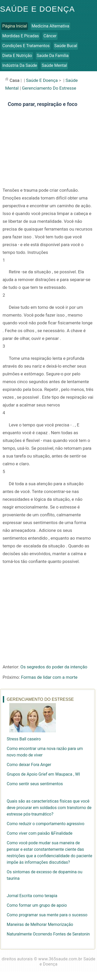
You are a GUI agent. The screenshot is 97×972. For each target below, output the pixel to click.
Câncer (49, 35)
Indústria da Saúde (19, 65)
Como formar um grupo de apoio (37, 905)
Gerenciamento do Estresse (49, 88)
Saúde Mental (54, 65)
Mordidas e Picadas (20, 35)
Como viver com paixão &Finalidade (39, 833)
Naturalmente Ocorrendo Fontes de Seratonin (48, 934)
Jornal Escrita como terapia (32, 895)
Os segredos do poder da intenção (53, 666)
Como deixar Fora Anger (29, 764)
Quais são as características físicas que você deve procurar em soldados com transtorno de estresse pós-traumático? (49, 808)
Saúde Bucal (65, 45)
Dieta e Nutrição (17, 55)
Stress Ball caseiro (24, 739)
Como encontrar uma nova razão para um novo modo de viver (45, 751)
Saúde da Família (53, 55)
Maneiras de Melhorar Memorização (40, 924)
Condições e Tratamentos (26, 45)
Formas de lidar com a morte (49, 677)
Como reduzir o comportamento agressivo (45, 823)
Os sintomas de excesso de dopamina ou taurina (44, 875)
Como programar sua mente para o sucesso (47, 914)
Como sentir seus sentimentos (35, 783)
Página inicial (14, 26)
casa (14, 80)
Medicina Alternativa (50, 26)
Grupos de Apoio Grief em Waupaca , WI (43, 774)
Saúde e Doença (37, 9)
